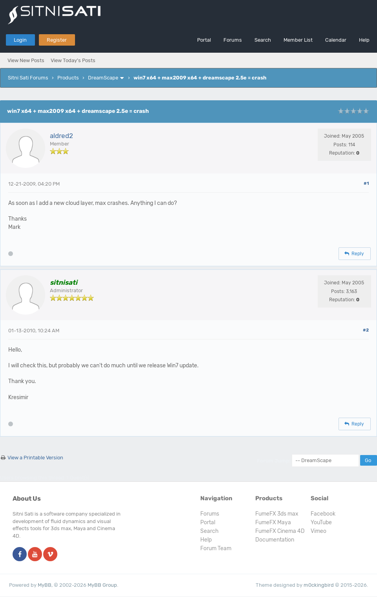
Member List (298, 40)
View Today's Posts (73, 60)
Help (364, 40)
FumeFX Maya (273, 522)
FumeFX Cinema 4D (280, 531)
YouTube (321, 522)
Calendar (335, 40)
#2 (366, 330)
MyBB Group (102, 585)
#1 (366, 183)
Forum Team (215, 548)
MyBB (44, 585)
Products (68, 78)
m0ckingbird (319, 585)
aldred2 (61, 136)
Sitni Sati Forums (28, 78)
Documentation (274, 539)
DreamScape (103, 78)
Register (57, 40)
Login (20, 40)
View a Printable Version (35, 458)
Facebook (323, 513)
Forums (232, 40)
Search (262, 40)
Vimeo (318, 531)
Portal (204, 40)
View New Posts (25, 60)
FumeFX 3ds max (276, 513)
